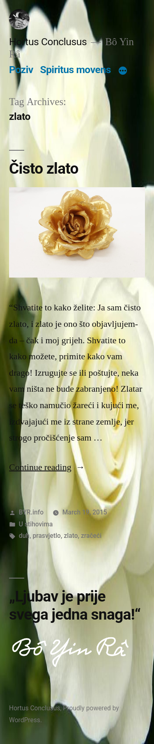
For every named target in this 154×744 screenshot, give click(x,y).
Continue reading (47, 467)
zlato (71, 536)
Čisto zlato (43, 168)
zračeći (91, 536)
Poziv (21, 70)
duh (24, 536)
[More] (123, 71)
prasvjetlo (46, 536)
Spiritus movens (75, 70)
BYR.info (31, 512)
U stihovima (36, 524)
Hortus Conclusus (48, 42)
